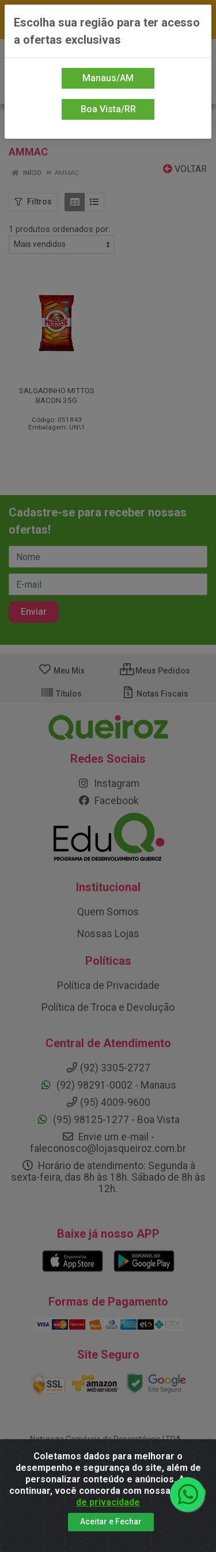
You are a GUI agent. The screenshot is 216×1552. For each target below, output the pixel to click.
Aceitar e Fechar (111, 1521)
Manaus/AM (108, 78)
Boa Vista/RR (108, 109)
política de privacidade (141, 1496)
